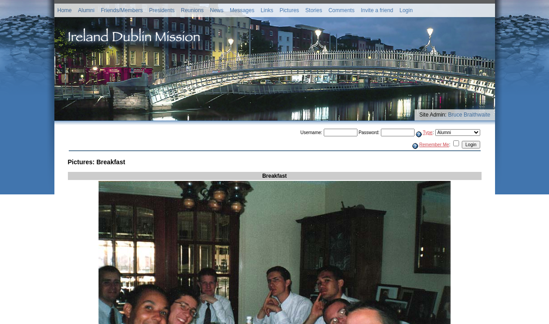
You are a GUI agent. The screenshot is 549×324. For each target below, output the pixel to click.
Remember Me (434, 144)
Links (267, 10)
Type (428, 132)
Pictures (289, 10)
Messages (242, 10)
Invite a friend (377, 10)
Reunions (192, 10)
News (216, 10)
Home (65, 10)
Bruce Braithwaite (469, 115)
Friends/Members (122, 10)
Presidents (162, 10)
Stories (313, 10)
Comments (341, 10)
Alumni (86, 10)
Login (405, 10)
